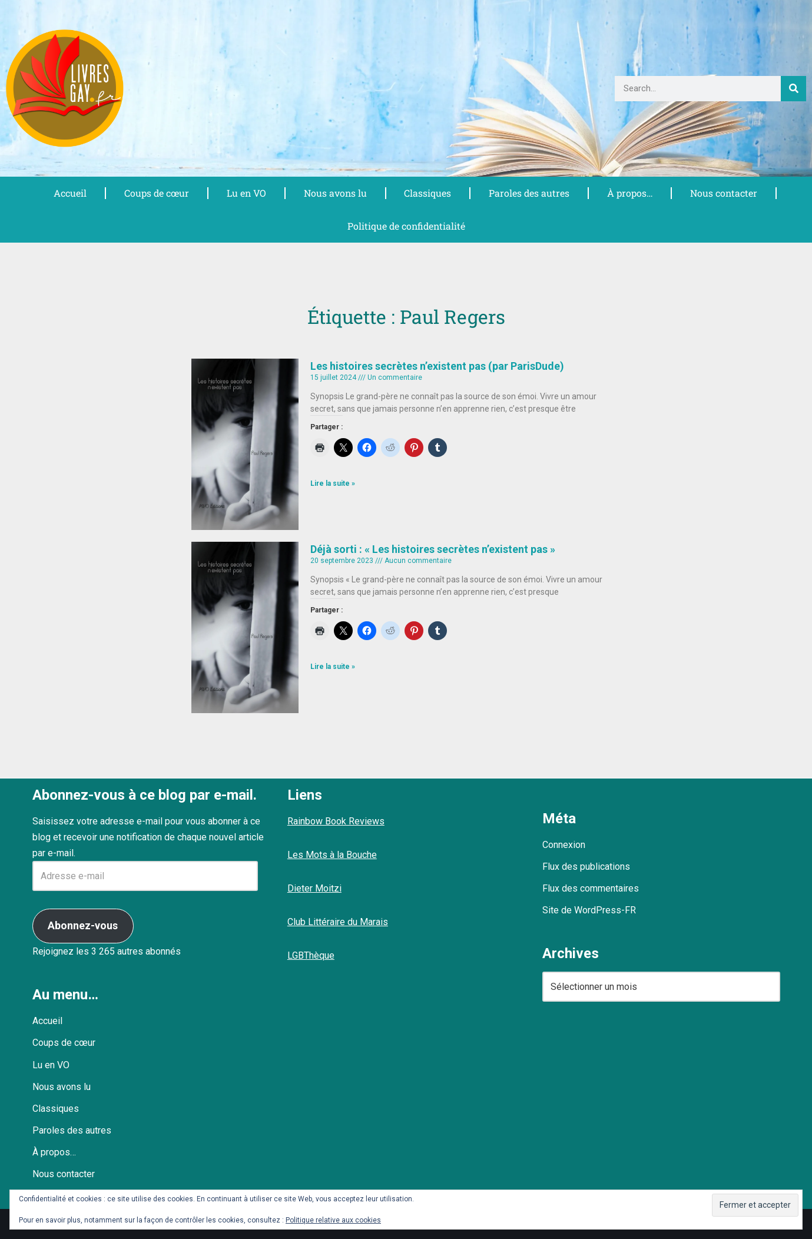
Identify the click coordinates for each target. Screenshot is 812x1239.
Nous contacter (723, 193)
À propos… (629, 193)
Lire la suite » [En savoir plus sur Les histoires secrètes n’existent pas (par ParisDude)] (332, 483)
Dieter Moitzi (314, 888)
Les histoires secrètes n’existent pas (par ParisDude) (437, 366)
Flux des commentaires (590, 888)
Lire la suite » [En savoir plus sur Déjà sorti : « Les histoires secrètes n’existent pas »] (332, 666)
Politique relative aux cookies (333, 1220)
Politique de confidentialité (406, 226)
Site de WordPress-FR (589, 910)
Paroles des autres (528, 193)
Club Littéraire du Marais (337, 921)
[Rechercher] (793, 88)
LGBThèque (310, 955)
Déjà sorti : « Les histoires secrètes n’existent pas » (432, 549)
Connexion (563, 844)
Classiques (427, 193)
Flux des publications (586, 866)
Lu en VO (246, 193)
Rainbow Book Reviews (336, 821)
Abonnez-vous (83, 925)
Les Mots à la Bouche (332, 854)
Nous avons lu (335, 193)
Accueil (70, 193)
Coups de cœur (156, 193)
